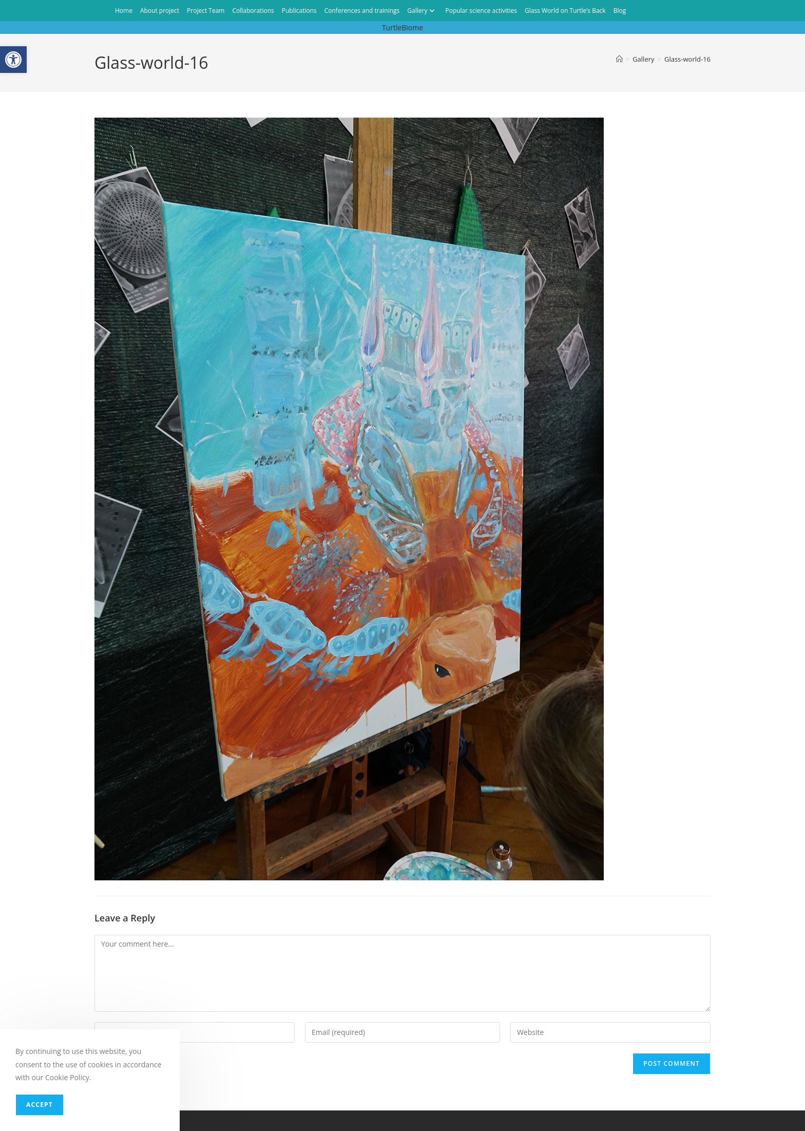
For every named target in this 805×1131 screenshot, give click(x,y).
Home (123, 10)
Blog (620, 10)
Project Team (205, 10)
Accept (39, 1104)
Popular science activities (481, 10)
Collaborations (253, 10)
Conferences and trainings (362, 10)
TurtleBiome (402, 27)
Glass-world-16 (687, 59)
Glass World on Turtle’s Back (565, 10)
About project (159, 10)
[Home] (619, 59)
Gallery (422, 10)
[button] (13, 59)
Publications (299, 10)
